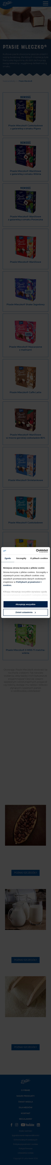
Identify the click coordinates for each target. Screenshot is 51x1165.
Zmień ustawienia (26, 612)
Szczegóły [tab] (21, 558)
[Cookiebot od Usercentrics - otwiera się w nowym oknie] (36, 551)
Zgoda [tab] (7, 558)
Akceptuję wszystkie (25, 604)
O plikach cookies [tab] (39, 558)
